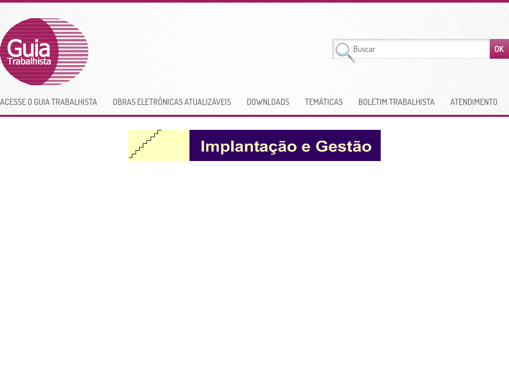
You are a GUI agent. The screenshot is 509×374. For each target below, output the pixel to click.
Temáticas (324, 102)
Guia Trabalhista (82, 51)
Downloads (268, 102)
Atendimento (474, 102)
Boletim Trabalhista (396, 102)
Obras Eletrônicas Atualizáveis (172, 102)
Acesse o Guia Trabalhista (48, 102)
